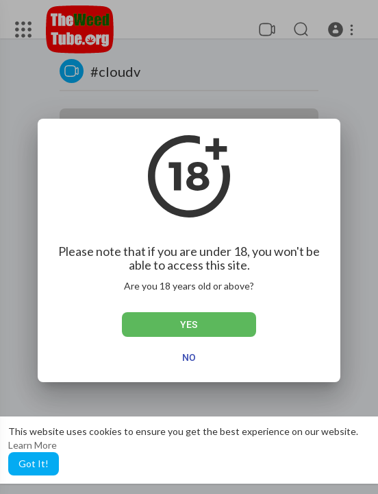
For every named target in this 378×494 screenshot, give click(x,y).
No (189, 357)
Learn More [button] (32, 445)
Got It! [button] (33, 463)
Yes (188, 324)
